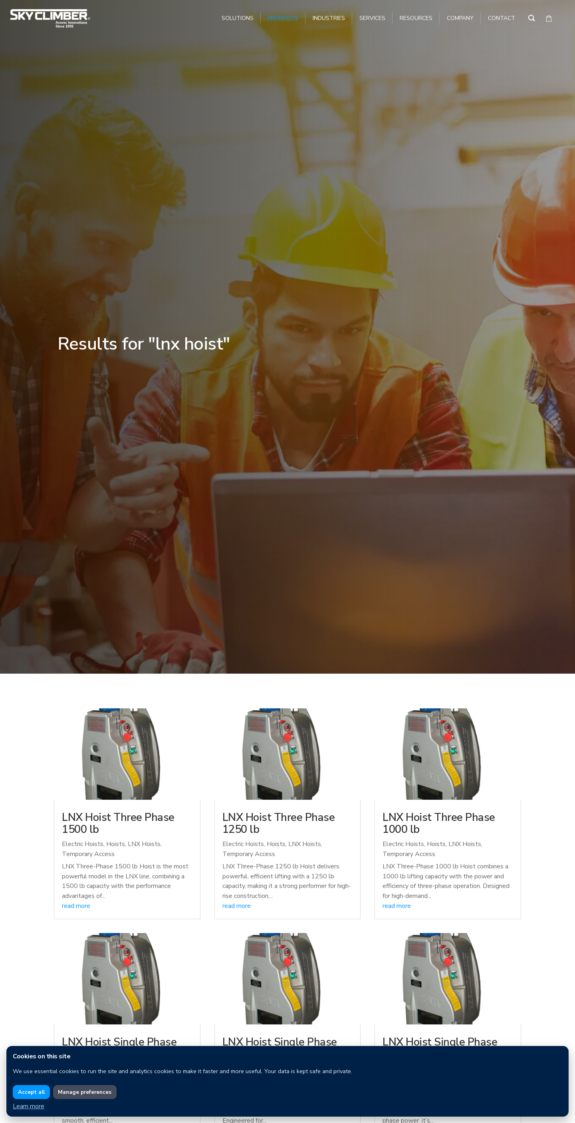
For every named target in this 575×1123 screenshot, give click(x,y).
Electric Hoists (82, 844)
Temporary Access (88, 854)
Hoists (115, 844)
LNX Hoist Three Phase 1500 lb (118, 823)
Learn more (28, 1106)
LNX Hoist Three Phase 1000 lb (439, 823)
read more (76, 906)
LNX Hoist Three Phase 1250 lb (278, 823)
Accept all (31, 1092)
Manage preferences (84, 1092)
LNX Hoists (144, 844)
